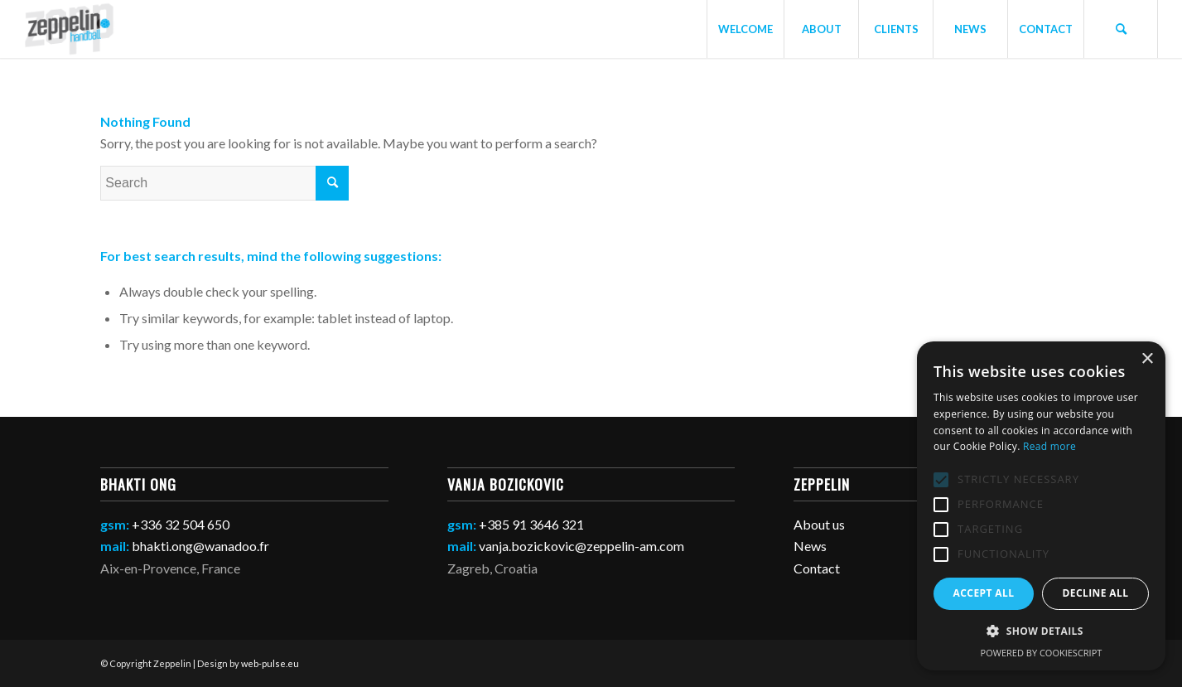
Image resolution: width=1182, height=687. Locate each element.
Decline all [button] (1096, 593)
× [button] (1147, 359)
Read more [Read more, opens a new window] (1049, 446)
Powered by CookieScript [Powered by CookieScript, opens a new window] (1041, 652)
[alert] (1041, 505)
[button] (1041, 631)
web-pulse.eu (270, 663)
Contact (817, 568)
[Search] (1120, 29)
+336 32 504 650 (180, 524)
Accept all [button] (984, 593)
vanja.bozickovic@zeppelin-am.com (581, 546)
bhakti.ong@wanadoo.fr (200, 546)
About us (819, 524)
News (810, 546)
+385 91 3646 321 (531, 524)
